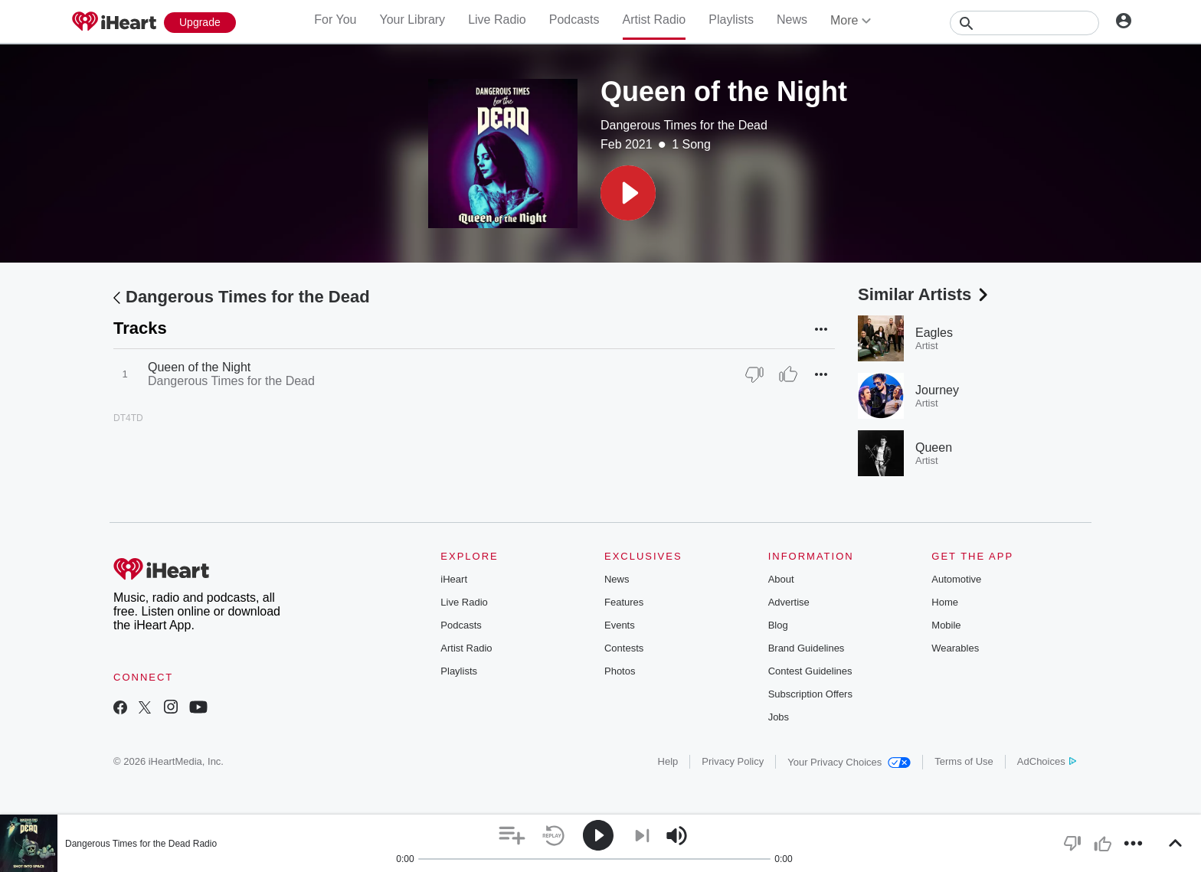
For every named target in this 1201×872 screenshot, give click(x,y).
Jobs (778, 717)
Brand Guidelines (806, 648)
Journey (937, 390)
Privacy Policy (733, 761)
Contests (623, 648)
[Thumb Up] (788, 374)
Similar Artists (924, 294)
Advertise (789, 602)
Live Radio (497, 19)
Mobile (945, 625)
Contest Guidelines (810, 671)
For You (335, 19)
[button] (628, 192)
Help (668, 761)
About (781, 579)
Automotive (956, 579)
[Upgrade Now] (200, 22)
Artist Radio (654, 19)
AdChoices (1046, 761)
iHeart (453, 579)
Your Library (412, 19)
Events (619, 625)
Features (623, 602)
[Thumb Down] (754, 374)
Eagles (934, 332)
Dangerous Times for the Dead (683, 125)
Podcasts (574, 19)
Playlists (731, 19)
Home (944, 602)
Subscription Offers (810, 694)
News (792, 19)
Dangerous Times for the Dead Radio (141, 843)
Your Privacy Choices (849, 762)
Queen (933, 447)
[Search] (1024, 23)
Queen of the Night (199, 367)
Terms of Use (963, 761)
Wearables (955, 648)
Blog (778, 625)
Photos (619, 671)
